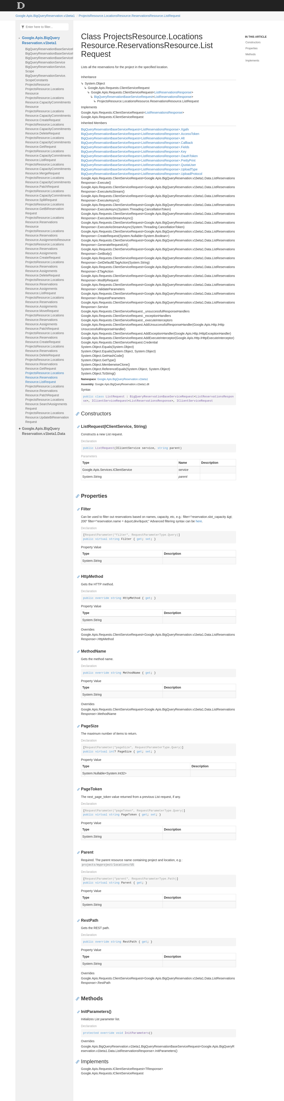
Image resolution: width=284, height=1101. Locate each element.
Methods (250, 54)
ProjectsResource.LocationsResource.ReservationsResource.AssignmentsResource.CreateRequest (44, 251)
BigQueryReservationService (45, 62)
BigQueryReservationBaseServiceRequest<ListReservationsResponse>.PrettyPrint (138, 160)
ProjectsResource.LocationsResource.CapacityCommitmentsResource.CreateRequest (48, 115)
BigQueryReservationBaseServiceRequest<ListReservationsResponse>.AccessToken (140, 134)
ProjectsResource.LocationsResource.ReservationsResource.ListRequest (129, 16)
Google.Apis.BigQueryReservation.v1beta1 (45, 16)
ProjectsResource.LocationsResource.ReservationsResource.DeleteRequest (44, 351)
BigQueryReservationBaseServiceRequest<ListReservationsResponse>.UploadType (139, 169)
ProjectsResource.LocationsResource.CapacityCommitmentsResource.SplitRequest (48, 195)
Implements (252, 60)
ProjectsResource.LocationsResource (44, 91)
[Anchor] (79, 413)
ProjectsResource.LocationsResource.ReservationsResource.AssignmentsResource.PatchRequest (44, 322)
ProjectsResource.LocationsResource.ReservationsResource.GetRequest (44, 364)
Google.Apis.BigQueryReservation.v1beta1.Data (43, 431)
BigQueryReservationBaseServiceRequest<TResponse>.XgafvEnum (48, 58)
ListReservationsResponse (172, 92)
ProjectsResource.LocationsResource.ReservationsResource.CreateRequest (44, 337)
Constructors (252, 42)
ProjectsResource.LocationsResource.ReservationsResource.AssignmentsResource (48, 235)
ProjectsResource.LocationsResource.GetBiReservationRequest (44, 209)
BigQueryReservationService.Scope (45, 69)
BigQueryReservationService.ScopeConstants (45, 78)
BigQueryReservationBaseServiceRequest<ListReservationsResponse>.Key (133, 151)
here (199, 521)
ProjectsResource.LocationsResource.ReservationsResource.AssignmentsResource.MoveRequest (44, 304)
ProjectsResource (37, 84)
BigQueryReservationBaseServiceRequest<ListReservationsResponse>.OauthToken (139, 156)
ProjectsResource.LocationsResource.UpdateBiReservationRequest (47, 417)
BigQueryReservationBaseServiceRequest (123, 97)
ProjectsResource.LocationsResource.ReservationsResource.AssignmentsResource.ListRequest (44, 286)
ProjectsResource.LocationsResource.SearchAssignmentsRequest (46, 404)
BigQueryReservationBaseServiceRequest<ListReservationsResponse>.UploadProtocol (141, 174)
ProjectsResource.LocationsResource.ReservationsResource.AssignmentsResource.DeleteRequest (44, 268)
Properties (251, 48)
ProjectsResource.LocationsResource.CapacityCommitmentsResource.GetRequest (48, 142)
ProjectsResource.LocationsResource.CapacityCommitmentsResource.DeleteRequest (48, 129)
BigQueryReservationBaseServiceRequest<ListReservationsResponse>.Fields (135, 147)
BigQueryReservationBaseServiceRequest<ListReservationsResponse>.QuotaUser (138, 165)
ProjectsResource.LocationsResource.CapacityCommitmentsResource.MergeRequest (48, 169)
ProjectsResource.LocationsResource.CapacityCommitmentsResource (48, 102)
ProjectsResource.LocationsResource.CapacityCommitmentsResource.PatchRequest (48, 182)
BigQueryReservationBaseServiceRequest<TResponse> (48, 49)
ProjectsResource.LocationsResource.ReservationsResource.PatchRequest (44, 391)
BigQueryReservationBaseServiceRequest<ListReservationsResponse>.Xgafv (135, 129)
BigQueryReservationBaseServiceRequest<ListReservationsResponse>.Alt (133, 138)
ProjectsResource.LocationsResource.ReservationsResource (44, 222)
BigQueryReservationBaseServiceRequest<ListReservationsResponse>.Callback (137, 142)
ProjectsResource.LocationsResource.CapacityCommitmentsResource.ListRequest (48, 155)
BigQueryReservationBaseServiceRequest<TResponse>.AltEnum (48, 53)
